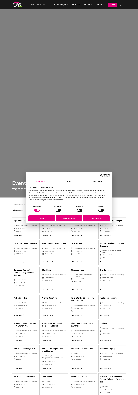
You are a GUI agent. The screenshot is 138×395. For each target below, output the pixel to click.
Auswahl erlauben (69, 218)
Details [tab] (69, 181)
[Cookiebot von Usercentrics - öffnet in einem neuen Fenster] (101, 175)
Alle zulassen (96, 218)
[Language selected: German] (124, 4)
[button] (120, 5)
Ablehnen (42, 218)
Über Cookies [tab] (97, 181)
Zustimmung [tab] (40, 181)
